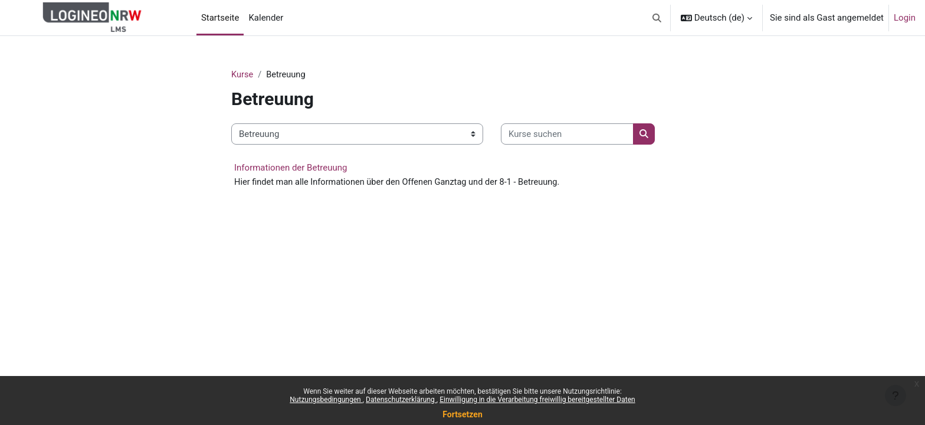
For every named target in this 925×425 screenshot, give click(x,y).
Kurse (242, 75)
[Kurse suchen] (567, 135)
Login (905, 17)
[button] (657, 17)
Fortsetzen (462, 414)
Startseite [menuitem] (220, 17)
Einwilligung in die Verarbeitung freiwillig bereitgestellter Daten (537, 399)
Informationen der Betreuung (290, 168)
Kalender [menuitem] (265, 17)
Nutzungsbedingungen (326, 399)
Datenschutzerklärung (401, 399)
